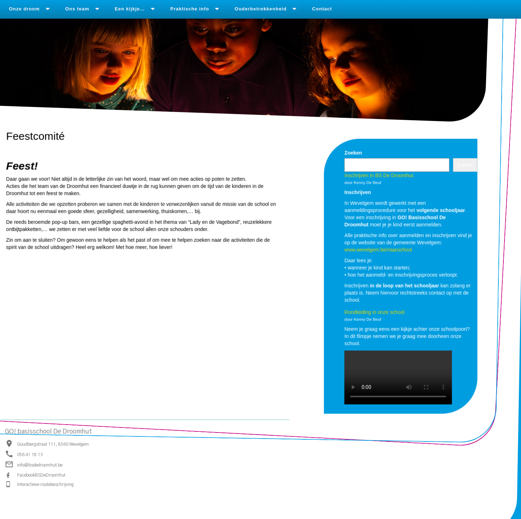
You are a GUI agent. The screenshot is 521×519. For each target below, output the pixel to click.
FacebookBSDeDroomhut (41, 475)
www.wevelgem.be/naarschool (378, 249)
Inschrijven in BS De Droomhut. (379, 175)
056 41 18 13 (30, 455)
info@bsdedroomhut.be (40, 465)
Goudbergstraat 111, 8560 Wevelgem (53, 444)
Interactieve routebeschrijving (45, 484)
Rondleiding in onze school (374, 312)
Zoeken (353, 152)
